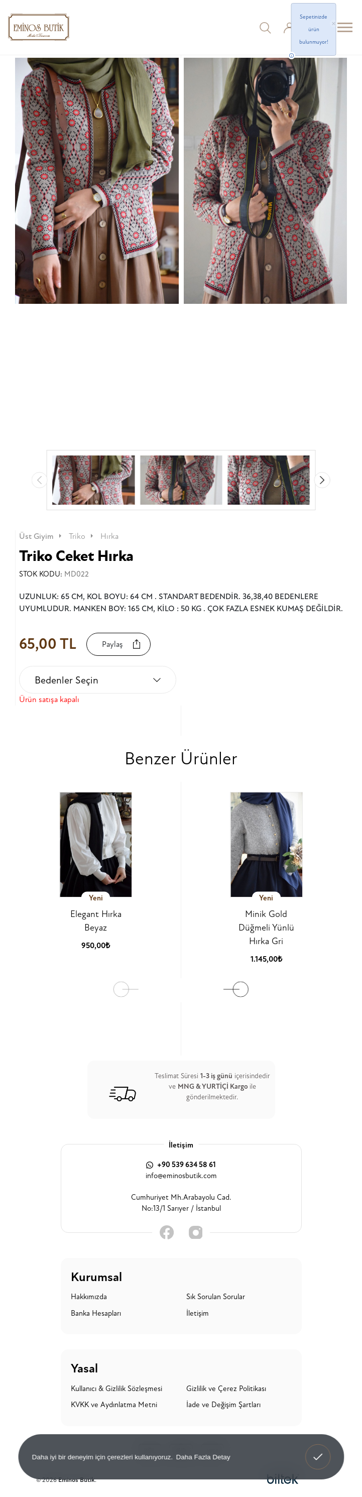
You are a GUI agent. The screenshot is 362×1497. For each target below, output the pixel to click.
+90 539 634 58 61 (181, 1165)
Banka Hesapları (96, 1313)
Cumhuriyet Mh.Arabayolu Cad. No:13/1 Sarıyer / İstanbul (181, 1203)
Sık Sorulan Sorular (215, 1297)
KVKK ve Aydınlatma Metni (114, 1405)
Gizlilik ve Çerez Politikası (226, 1389)
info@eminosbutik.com (181, 1176)
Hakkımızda (89, 1297)
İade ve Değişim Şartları (223, 1405)
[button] (322, 480)
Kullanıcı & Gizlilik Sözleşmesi (116, 1389)
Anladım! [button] (317, 1449)
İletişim (197, 1313)
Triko (82, 536)
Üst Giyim (41, 536)
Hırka (109, 536)
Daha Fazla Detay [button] (203, 1456)
